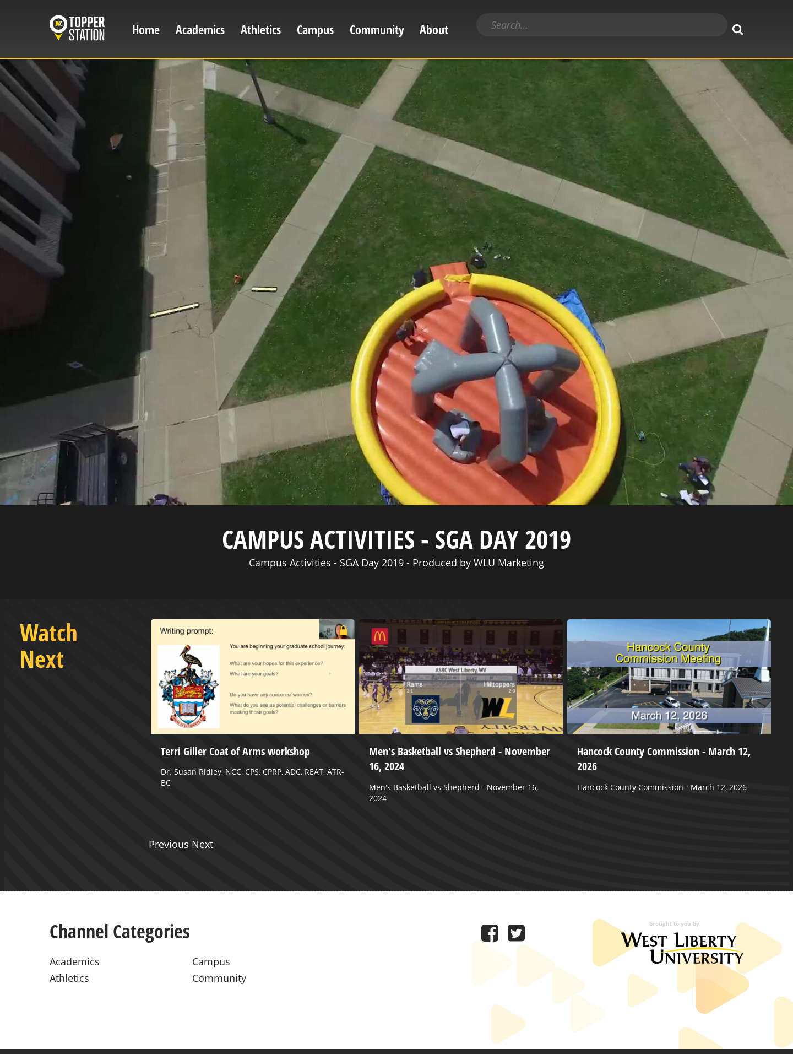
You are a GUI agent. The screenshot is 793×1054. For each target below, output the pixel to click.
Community (377, 29)
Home (146, 29)
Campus (315, 29)
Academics (200, 29)
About (434, 29)
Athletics (261, 29)
